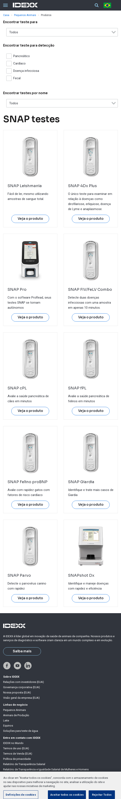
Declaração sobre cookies (19, 774)
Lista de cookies (13, 779)
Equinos (8, 725)
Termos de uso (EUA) (16, 748)
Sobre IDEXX (11, 676)
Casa (6, 15)
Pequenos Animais (25, 15)
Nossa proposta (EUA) (17, 692)
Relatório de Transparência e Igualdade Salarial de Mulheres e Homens (46, 769)
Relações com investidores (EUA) (23, 682)
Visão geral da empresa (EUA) (21, 697)
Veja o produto (30, 219)
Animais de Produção (16, 715)
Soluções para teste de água (20, 730)
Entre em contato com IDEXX (21, 737)
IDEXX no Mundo (13, 743)
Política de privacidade (17, 758)
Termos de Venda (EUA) (17, 753)
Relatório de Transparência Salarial (24, 764)
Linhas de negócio (15, 704)
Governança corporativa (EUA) (21, 687)
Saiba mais (22, 651)
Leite (6, 720)
